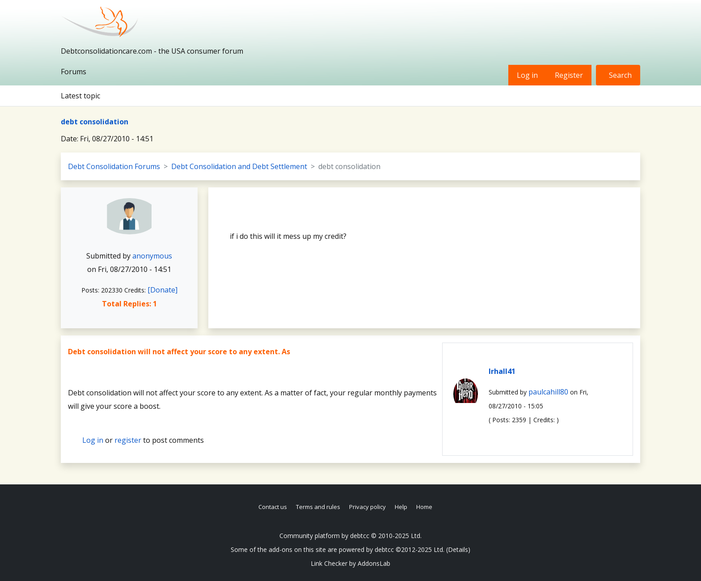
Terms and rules (318, 507)
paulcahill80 (548, 392)
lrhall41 (502, 371)
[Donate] (162, 290)
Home (424, 507)
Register (569, 75)
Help (401, 507)
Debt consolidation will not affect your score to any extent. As (179, 351)
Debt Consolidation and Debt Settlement (239, 166)
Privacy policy (367, 507)
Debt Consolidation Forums (114, 166)
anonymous (152, 256)
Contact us (272, 507)
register (127, 440)
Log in (527, 75)
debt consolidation (94, 122)
